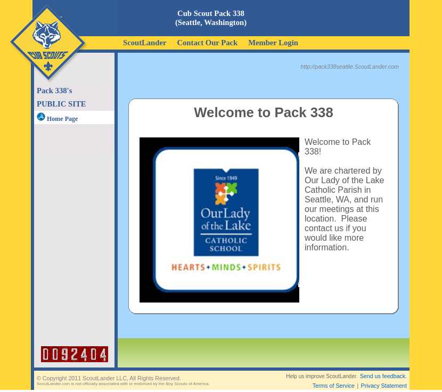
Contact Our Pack (207, 42)
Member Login (273, 42)
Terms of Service (334, 385)
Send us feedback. (383, 376)
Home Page (57, 119)
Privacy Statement (384, 385)
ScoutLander (144, 42)
